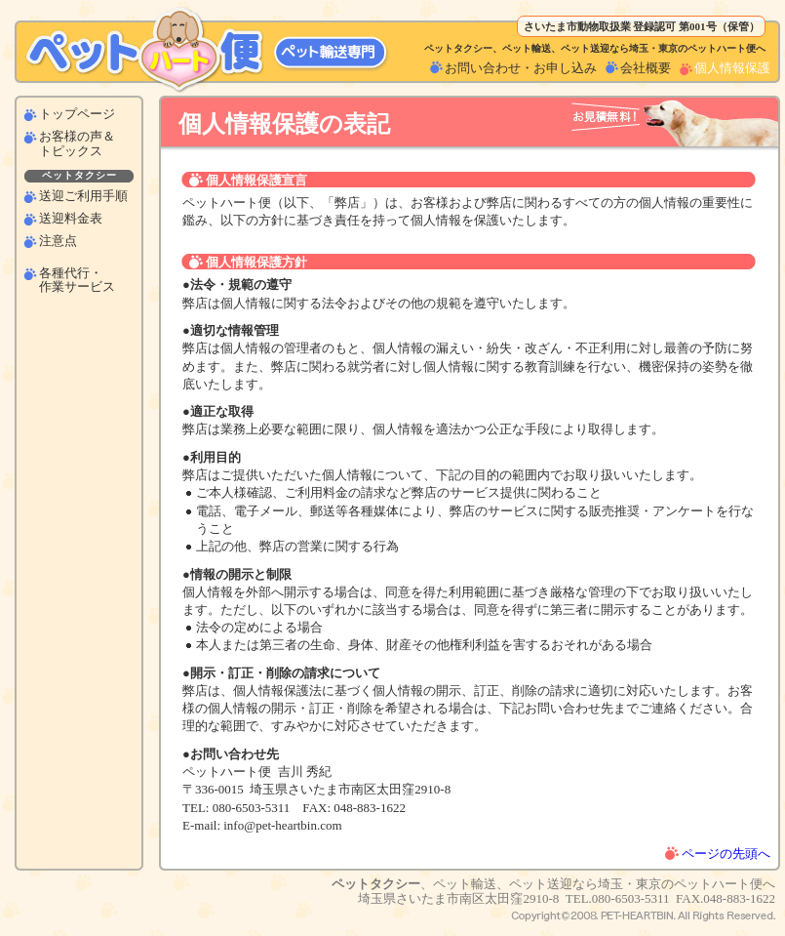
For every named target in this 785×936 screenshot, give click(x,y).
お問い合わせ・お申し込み (521, 68)
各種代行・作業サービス (77, 280)
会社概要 (645, 68)
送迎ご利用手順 (83, 196)
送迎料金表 (70, 218)
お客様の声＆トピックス (77, 143)
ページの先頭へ (726, 853)
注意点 (58, 241)
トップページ (77, 114)
